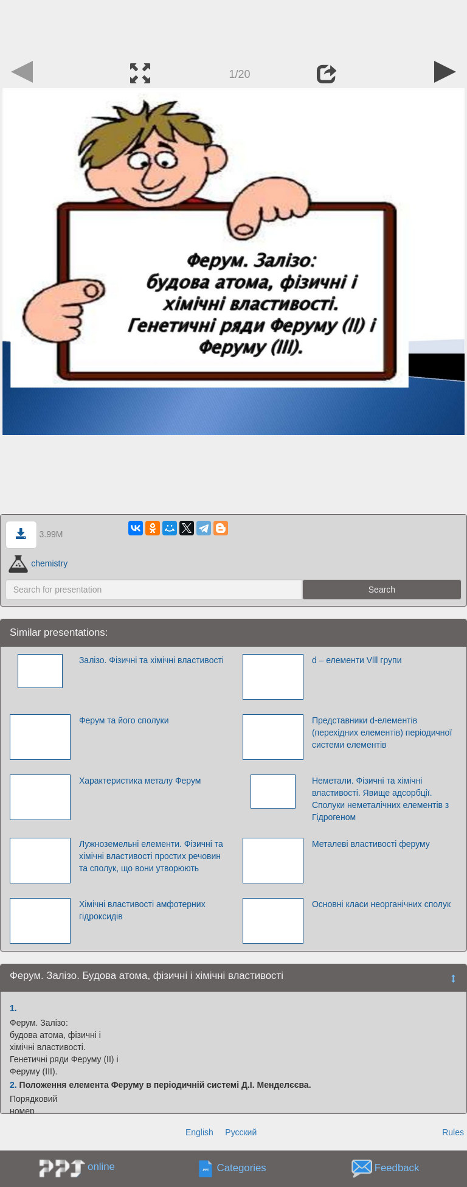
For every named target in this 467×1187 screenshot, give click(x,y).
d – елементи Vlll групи (357, 660)
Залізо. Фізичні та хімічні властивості (151, 660)
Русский (241, 1132)
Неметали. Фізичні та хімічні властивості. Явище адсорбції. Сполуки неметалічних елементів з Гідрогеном (380, 799)
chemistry (38, 563)
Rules (453, 1132)
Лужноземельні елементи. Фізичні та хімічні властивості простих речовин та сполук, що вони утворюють (151, 856)
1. (13, 1008)
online (101, 1166)
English (199, 1132)
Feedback (397, 1168)
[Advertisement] (233, 27)
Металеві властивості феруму (371, 844)
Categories (241, 1168)
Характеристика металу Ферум (140, 780)
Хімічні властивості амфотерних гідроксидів (142, 910)
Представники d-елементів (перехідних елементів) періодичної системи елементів (382, 732)
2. (13, 1085)
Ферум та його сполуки (124, 720)
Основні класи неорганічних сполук (381, 904)
